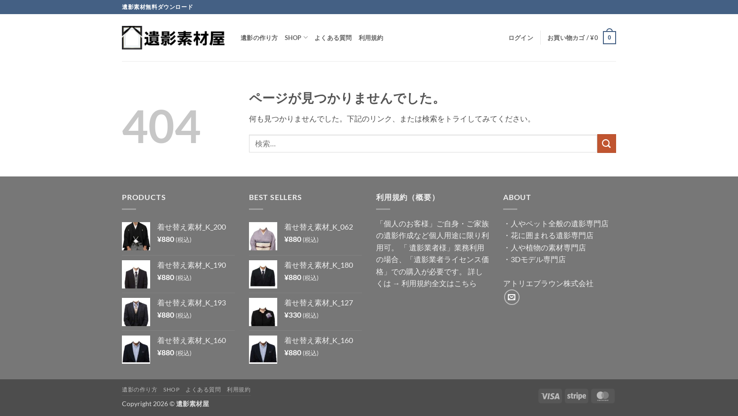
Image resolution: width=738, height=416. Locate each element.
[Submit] (606, 143)
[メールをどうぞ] (512, 297)
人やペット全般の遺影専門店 (560, 223)
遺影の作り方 (259, 37)
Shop (296, 37)
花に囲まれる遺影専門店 (552, 235)
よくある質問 (333, 37)
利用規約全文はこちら (439, 283)
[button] (520, 37)
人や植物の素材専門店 (548, 247)
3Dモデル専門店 (538, 259)
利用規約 (371, 37)
